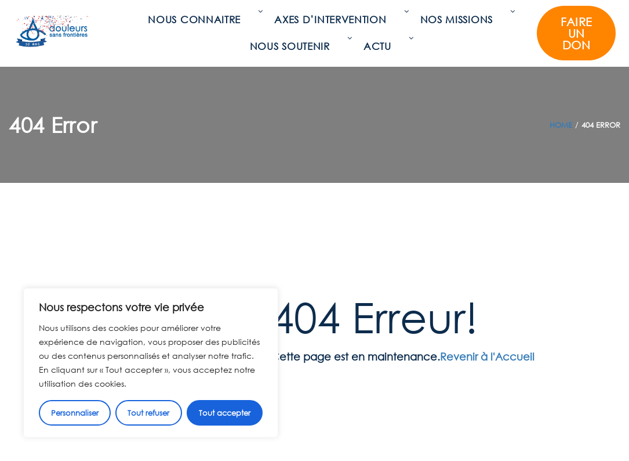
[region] (150, 363)
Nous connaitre (197, 19)
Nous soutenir (293, 46)
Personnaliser (75, 412)
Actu (380, 46)
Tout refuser (148, 412)
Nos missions (459, 19)
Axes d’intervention (333, 19)
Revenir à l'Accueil (487, 356)
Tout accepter (224, 412)
